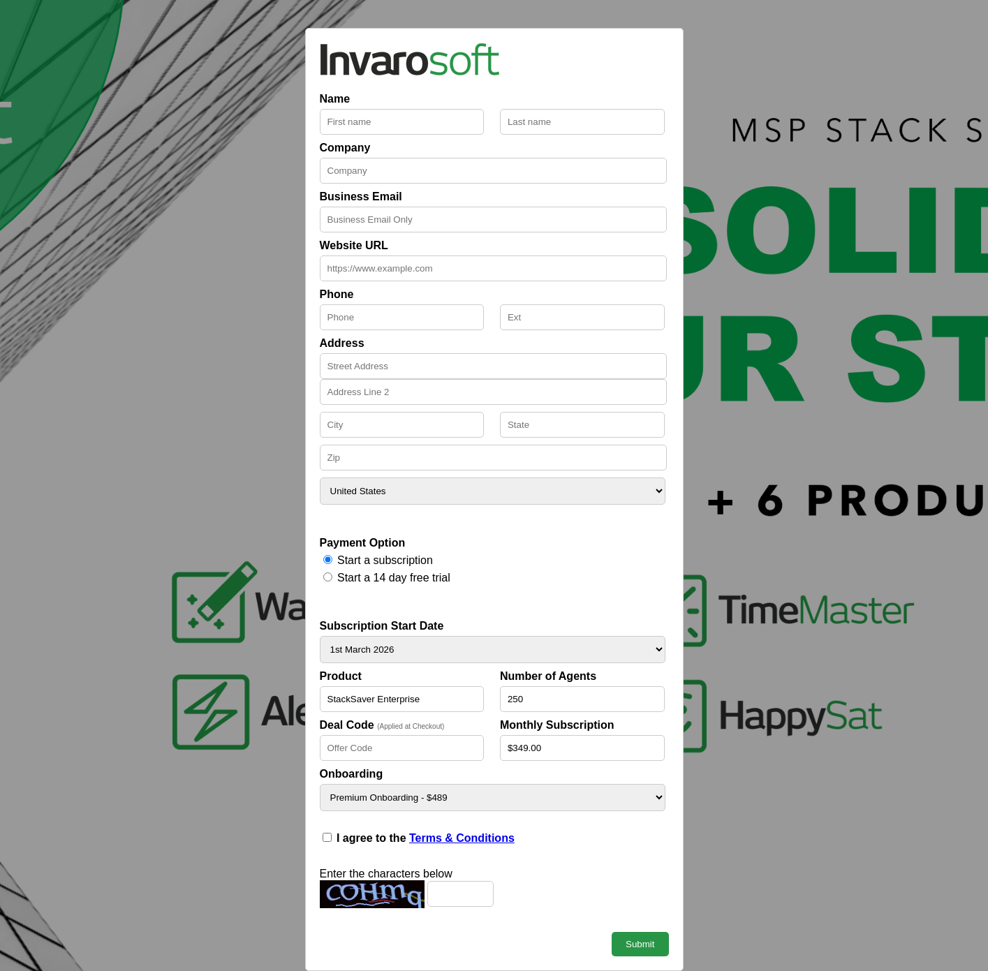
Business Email (361, 196)
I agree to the (426, 838)
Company (345, 148)
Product (341, 676)
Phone (337, 294)
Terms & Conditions (462, 838)
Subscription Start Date (382, 626)
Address (342, 343)
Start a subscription (385, 560)
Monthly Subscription (557, 725)
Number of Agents (548, 676)
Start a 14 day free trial (393, 578)
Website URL (354, 245)
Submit (640, 944)
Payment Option (363, 543)
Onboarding (351, 774)
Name (335, 99)
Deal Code (382, 725)
